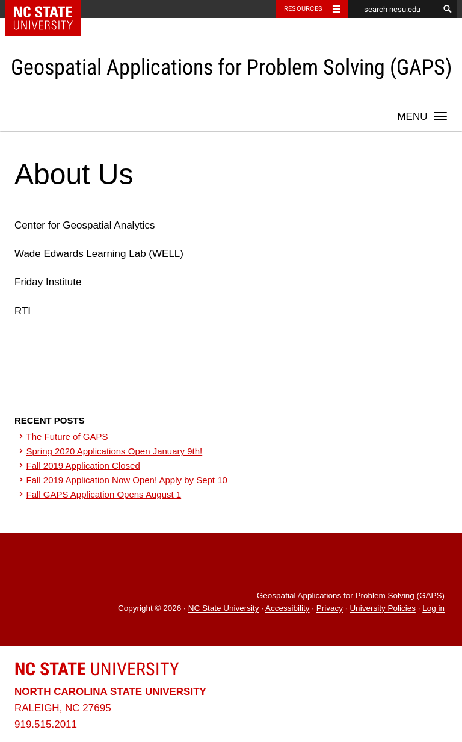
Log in (433, 608)
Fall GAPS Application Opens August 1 (104, 494)
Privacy (329, 608)
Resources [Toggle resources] (303, 9)
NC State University (223, 608)
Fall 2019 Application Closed (83, 465)
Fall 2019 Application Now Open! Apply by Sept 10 (126, 480)
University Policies (383, 608)
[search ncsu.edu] (393, 9)
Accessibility (287, 608)
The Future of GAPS (67, 436)
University (96, 668)
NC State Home (50, 9)
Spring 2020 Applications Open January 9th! (114, 451)
